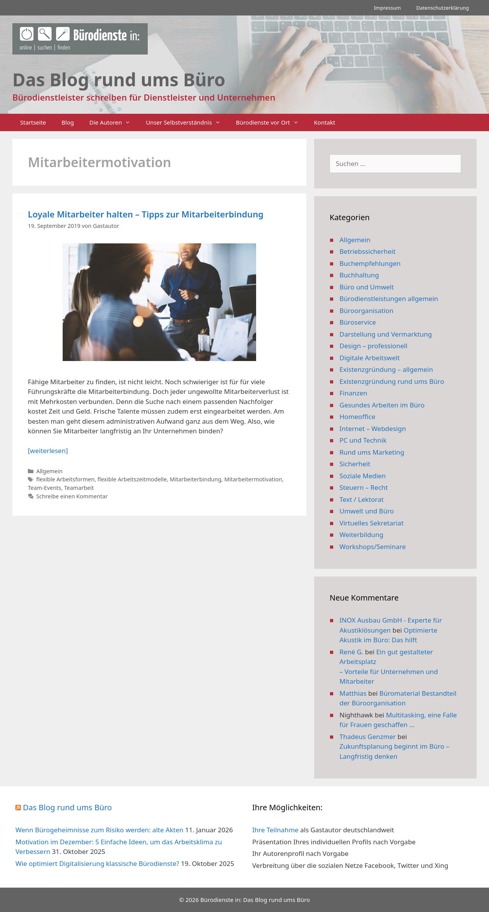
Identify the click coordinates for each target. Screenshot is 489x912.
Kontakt (324, 122)
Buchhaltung (359, 274)
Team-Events (44, 487)
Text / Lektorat (362, 499)
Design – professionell (374, 345)
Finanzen (354, 392)
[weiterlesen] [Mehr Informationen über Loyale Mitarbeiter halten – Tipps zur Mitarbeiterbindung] (48, 450)
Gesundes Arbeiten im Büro (382, 404)
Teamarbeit (79, 487)
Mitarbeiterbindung (195, 479)
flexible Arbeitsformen (65, 479)
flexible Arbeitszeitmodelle (132, 479)
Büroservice (358, 322)
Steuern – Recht (364, 487)
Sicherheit (355, 463)
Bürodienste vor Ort (271, 122)
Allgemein (49, 471)
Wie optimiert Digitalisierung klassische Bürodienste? (97, 863)
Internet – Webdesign (373, 428)
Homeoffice (357, 416)
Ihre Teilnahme (275, 829)
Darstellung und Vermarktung (386, 334)
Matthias (353, 693)
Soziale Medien (363, 475)
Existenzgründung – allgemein (386, 369)
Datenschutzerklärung (442, 7)
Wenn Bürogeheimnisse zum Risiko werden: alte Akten (99, 829)
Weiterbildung (361, 534)
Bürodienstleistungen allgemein (389, 298)
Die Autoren (113, 122)
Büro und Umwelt (367, 286)
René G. (352, 651)
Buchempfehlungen (370, 263)
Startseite (33, 122)
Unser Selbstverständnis (187, 122)
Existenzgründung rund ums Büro (392, 381)
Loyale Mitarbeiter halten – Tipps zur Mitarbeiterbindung (145, 214)
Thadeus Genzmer (368, 736)
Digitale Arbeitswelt (370, 357)
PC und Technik (363, 440)
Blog (68, 122)
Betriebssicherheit (368, 251)
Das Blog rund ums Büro (67, 807)
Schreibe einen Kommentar (72, 496)
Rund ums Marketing (372, 452)
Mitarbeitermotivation (253, 479)
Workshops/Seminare (373, 546)
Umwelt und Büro (367, 510)
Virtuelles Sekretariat (372, 522)
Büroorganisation (367, 310)
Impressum (387, 7)
